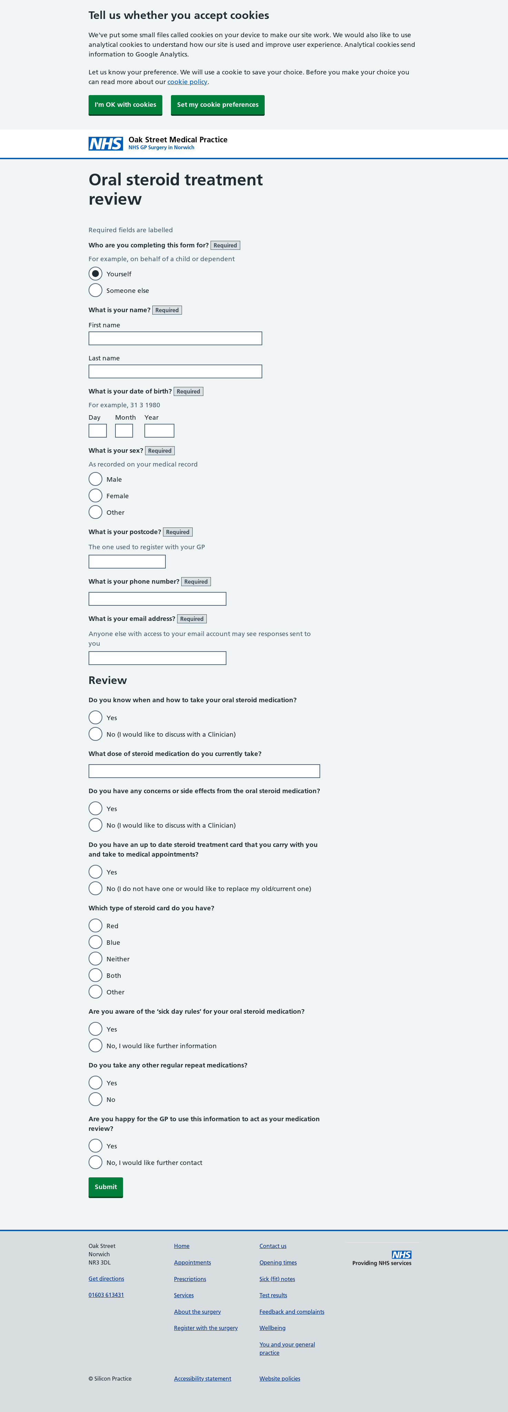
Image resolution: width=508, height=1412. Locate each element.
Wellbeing (273, 1327)
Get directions (106, 1278)
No (110, 1100)
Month (125, 417)
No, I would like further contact (154, 1163)
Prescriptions (190, 1279)
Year (151, 417)
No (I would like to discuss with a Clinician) (171, 734)
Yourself (118, 274)
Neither (118, 959)
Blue (113, 943)
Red (112, 926)
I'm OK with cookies (125, 105)
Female (117, 496)
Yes (111, 718)
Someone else (127, 291)
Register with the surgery (206, 1327)
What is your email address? (148, 618)
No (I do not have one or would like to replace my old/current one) (208, 889)
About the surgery (197, 1311)
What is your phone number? (150, 581)
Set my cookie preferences (217, 105)
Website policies (280, 1378)
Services (184, 1295)
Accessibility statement (202, 1378)
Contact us (273, 1245)
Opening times (278, 1262)
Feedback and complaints (292, 1311)
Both (113, 976)
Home (182, 1245)
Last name (104, 358)
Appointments (192, 1262)
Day (95, 417)
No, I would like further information (161, 1046)
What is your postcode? (141, 532)
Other (115, 512)
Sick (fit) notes (277, 1279)
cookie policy (187, 82)
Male (114, 479)
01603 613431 (106, 1294)
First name (104, 325)
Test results (273, 1295)
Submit (106, 1187)
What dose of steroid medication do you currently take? (175, 754)
